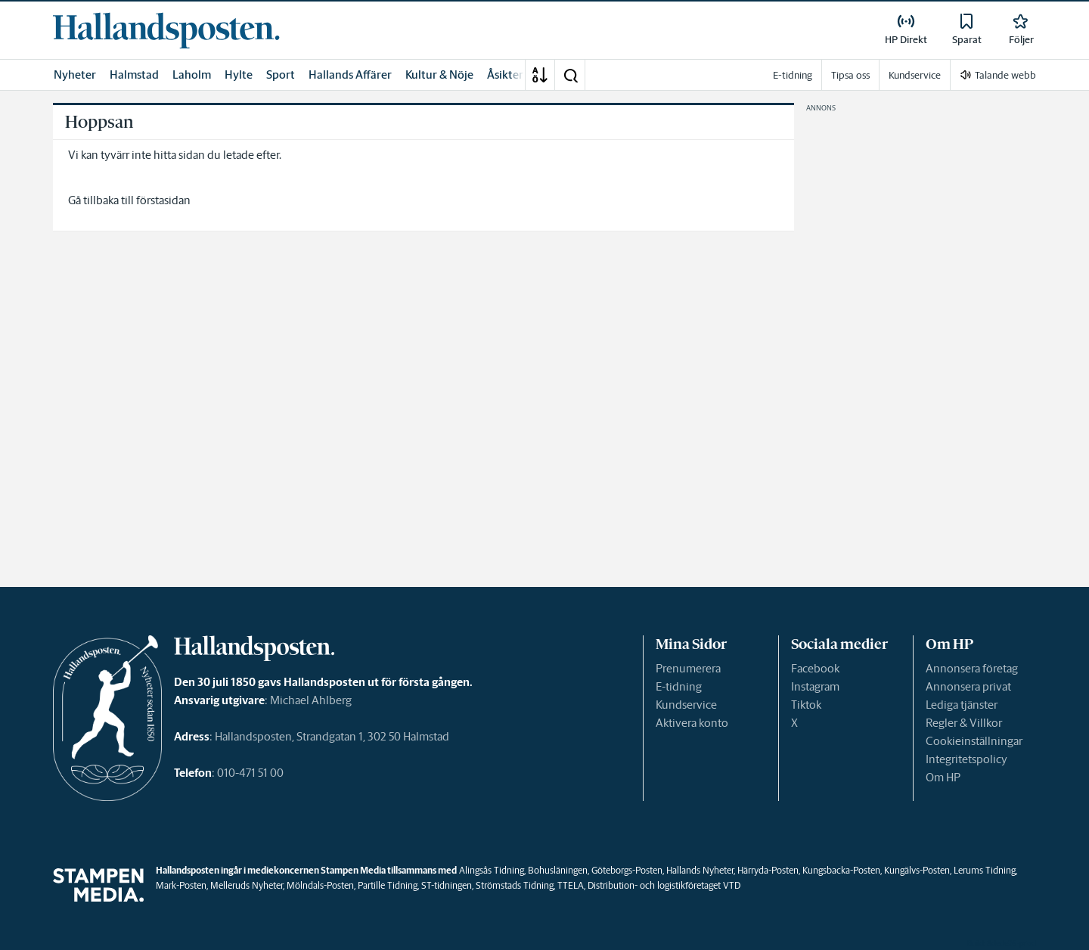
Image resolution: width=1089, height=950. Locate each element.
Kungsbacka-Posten (841, 870)
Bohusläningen (558, 870)
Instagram (815, 686)
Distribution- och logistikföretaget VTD (664, 885)
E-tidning (679, 686)
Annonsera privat (968, 686)
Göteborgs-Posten (626, 870)
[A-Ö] (540, 75)
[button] (570, 74)
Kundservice (686, 704)
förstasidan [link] (163, 200)
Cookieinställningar (974, 741)
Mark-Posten (181, 885)
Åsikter (505, 74)
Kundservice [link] (915, 75)
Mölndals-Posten (320, 885)
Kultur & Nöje (439, 74)
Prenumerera (688, 668)
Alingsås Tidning (491, 870)
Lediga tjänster (961, 704)
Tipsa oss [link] (850, 75)
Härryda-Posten (768, 870)
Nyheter (75, 74)
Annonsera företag (972, 668)
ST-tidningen (446, 885)
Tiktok (806, 704)
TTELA (570, 885)
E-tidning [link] (792, 75)
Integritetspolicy (966, 759)
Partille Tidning (387, 885)
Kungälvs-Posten (917, 870)
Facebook (815, 668)
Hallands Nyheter (700, 870)
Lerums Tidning (985, 870)
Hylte (239, 74)
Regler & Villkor (964, 723)
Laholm (191, 74)
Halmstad (134, 74)
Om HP (943, 777)
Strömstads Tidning (515, 885)
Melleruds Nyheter (246, 885)
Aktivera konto (692, 723)
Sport (280, 74)
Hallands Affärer (350, 74)
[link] (166, 30)
